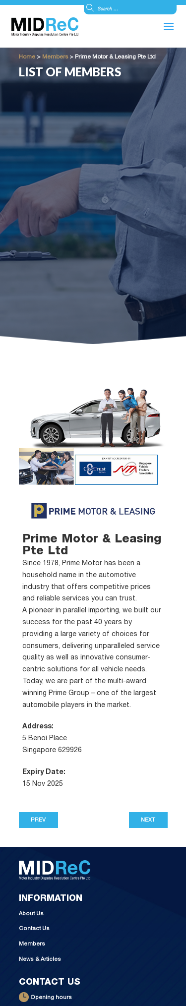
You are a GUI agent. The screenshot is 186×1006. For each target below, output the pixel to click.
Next (148, 820)
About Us (31, 914)
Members (32, 944)
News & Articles (40, 959)
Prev (38, 820)
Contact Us (34, 929)
